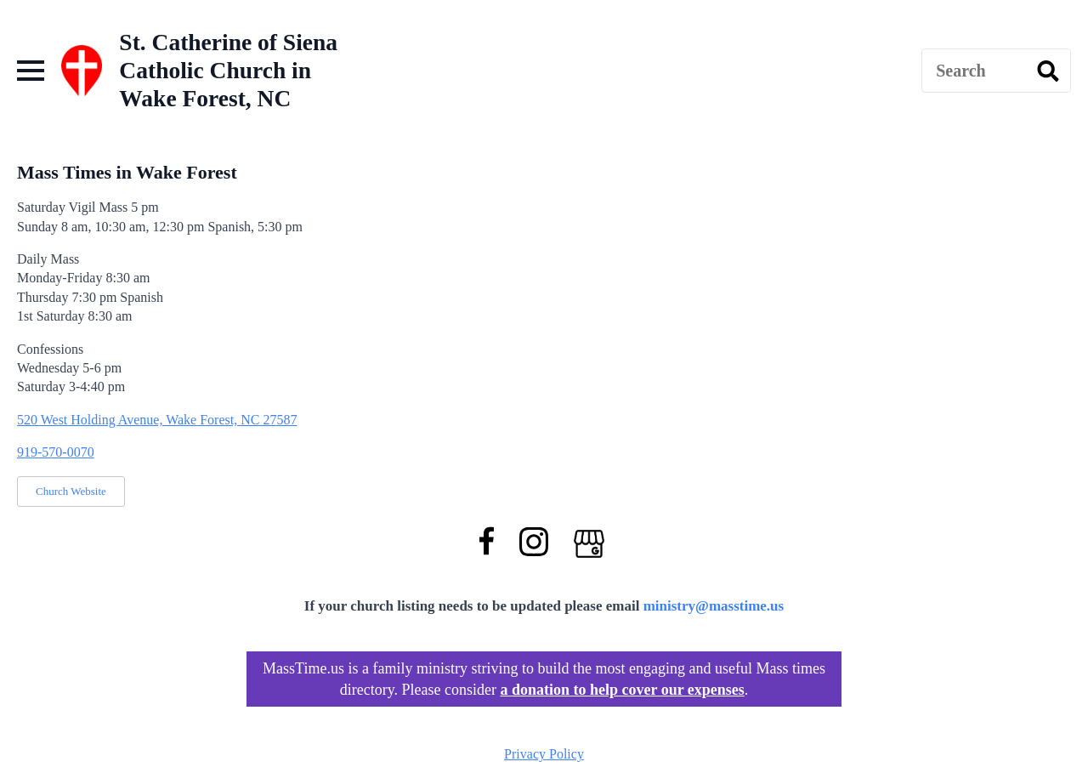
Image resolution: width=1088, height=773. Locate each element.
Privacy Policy (544, 754)
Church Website (71, 491)
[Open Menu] (30, 70)
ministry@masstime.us (714, 606)
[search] (1048, 71)
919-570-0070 (55, 452)
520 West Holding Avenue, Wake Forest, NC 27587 (157, 419)
